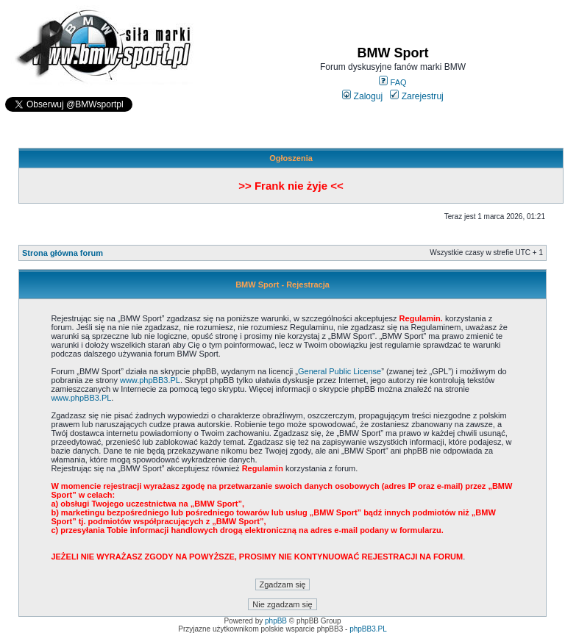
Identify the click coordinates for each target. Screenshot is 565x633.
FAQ (392, 82)
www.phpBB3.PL (150, 380)
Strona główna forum (62, 252)
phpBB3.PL (368, 629)
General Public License (339, 371)
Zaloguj (362, 96)
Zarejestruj (417, 96)
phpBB (276, 621)
